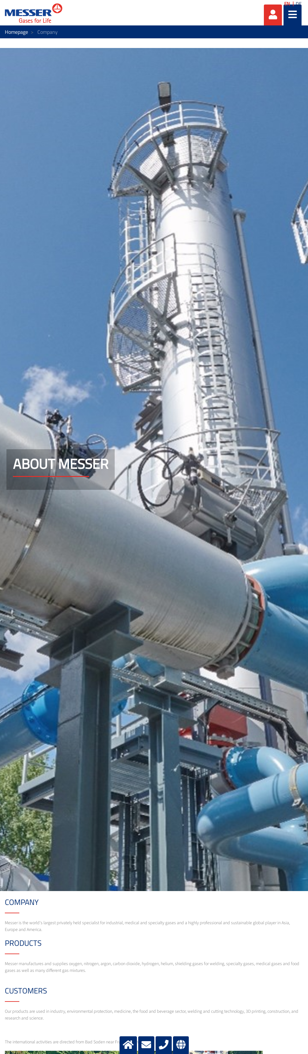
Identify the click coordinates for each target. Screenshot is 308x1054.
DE (299, 3)
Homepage (16, 32)
